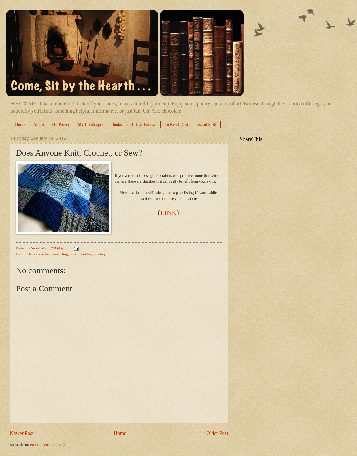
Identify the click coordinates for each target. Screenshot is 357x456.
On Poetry (61, 124)
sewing (99, 254)
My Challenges (90, 124)
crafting (44, 254)
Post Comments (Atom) (47, 445)
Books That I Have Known (133, 124)
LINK (168, 212)
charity (32, 254)
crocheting (60, 254)
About (38, 124)
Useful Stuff (206, 124)
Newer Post (22, 433)
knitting (87, 254)
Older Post (217, 433)
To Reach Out (176, 124)
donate (74, 254)
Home (20, 124)
